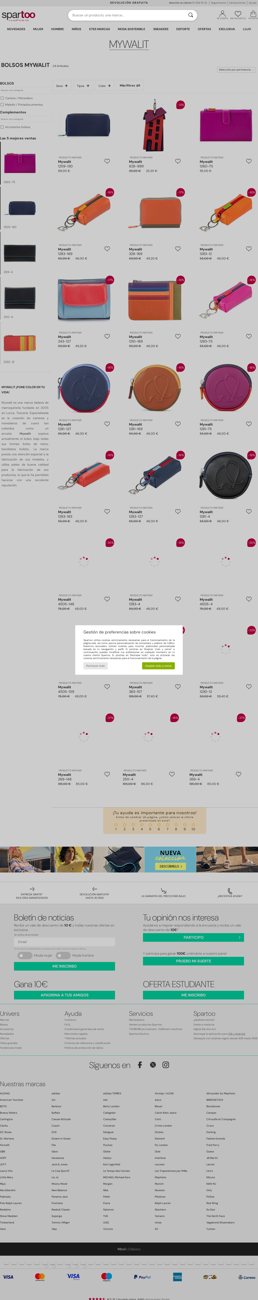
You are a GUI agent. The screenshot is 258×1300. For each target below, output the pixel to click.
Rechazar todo (95, 665)
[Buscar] (190, 15)
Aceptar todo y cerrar (158, 665)
